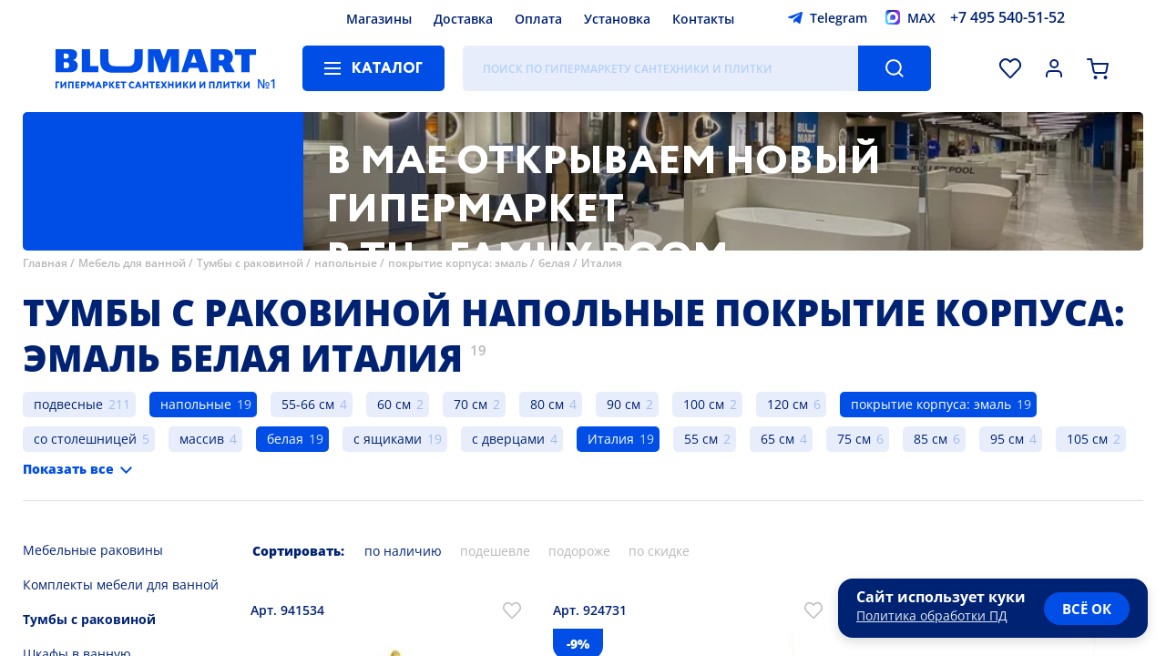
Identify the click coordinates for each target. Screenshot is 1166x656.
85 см (930, 438)
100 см (703, 404)
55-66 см (307, 404)
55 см (701, 438)
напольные (345, 263)
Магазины (379, 18)
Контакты (703, 18)
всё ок (1086, 609)
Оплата (538, 18)
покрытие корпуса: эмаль (457, 263)
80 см (547, 404)
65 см (777, 438)
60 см (394, 404)
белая (554, 263)
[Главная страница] (156, 68)
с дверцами (508, 438)
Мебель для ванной (132, 263)
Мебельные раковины (93, 550)
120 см (787, 404)
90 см (623, 404)
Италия (601, 263)
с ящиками (387, 438)
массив (201, 438)
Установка (617, 18)
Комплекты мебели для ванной (121, 584)
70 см (470, 404)
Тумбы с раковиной (250, 263)
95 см (1007, 438)
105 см (1087, 438)
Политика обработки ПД (931, 615)
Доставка (463, 18)
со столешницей (85, 438)
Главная (45, 263)
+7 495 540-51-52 (1007, 17)
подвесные (68, 404)
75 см (854, 438)
